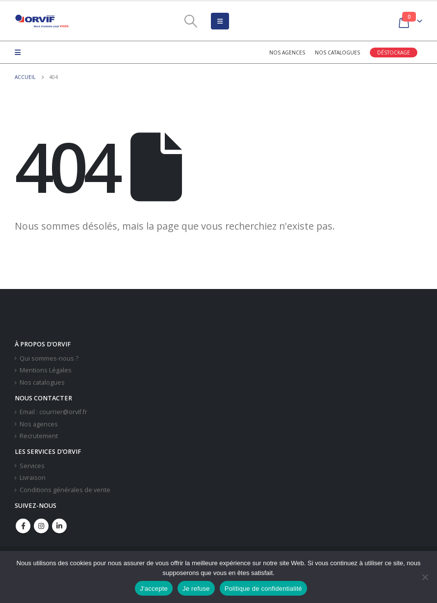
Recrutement (39, 436)
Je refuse (196, 588)
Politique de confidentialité (263, 588)
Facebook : (23, 526)
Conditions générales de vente (65, 490)
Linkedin (59, 526)
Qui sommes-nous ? (49, 358)
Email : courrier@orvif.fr (53, 412)
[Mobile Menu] (220, 21)
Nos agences (287, 52)
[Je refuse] (425, 577)
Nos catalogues (337, 52)
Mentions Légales (46, 370)
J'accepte (154, 588)
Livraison (33, 477)
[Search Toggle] (190, 21)
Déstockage (393, 52)
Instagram (41, 526)
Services (32, 466)
